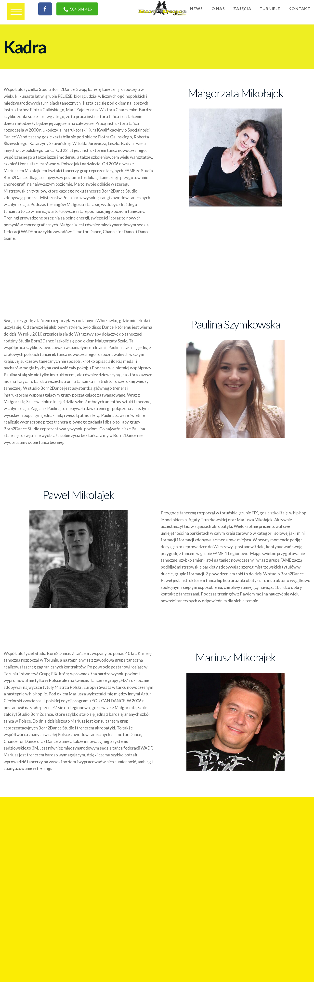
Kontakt (299, 8)
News (196, 8)
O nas (218, 8)
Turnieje (270, 8)
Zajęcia (242, 8)
